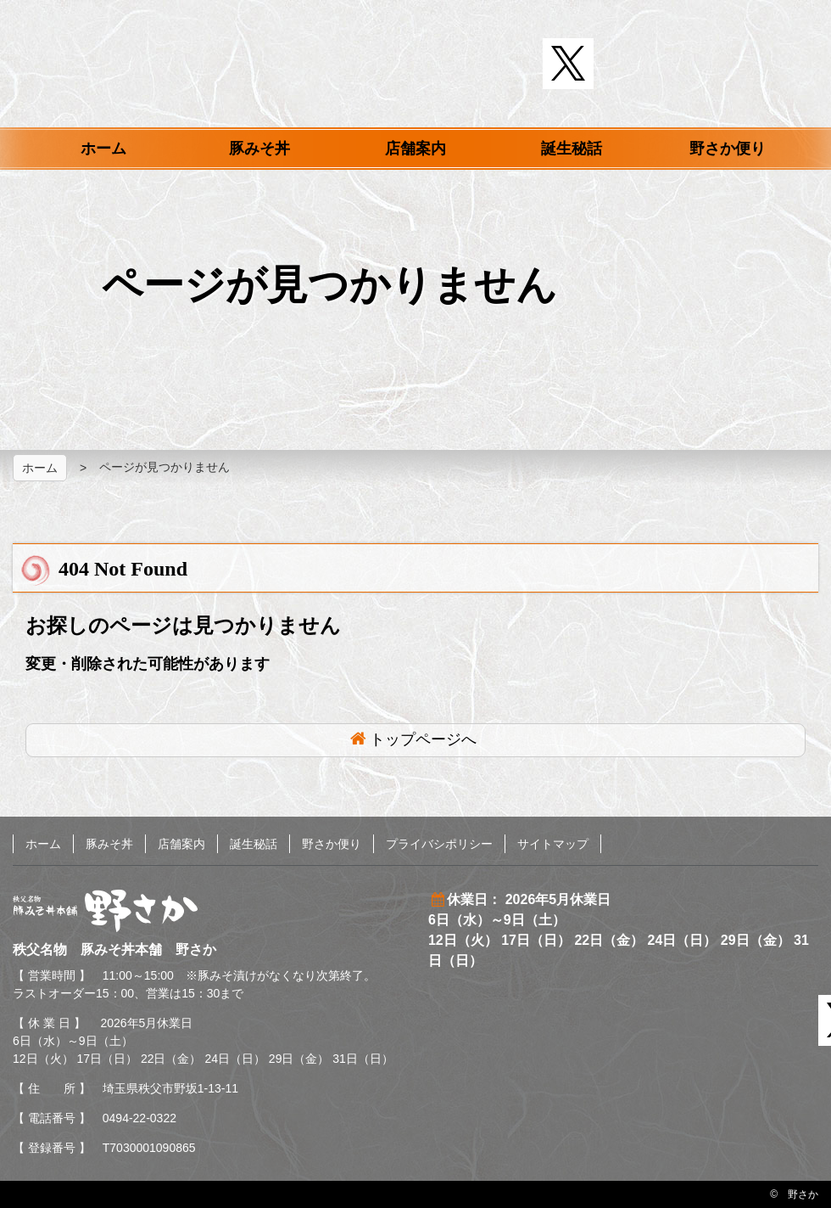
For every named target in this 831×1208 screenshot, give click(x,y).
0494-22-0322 (139, 1118)
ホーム (103, 148)
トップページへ (423, 739)
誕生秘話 (571, 148)
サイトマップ (552, 844)
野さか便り (727, 148)
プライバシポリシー (439, 844)
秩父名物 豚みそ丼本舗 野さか (415, 66)
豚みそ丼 (259, 148)
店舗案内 (415, 148)
